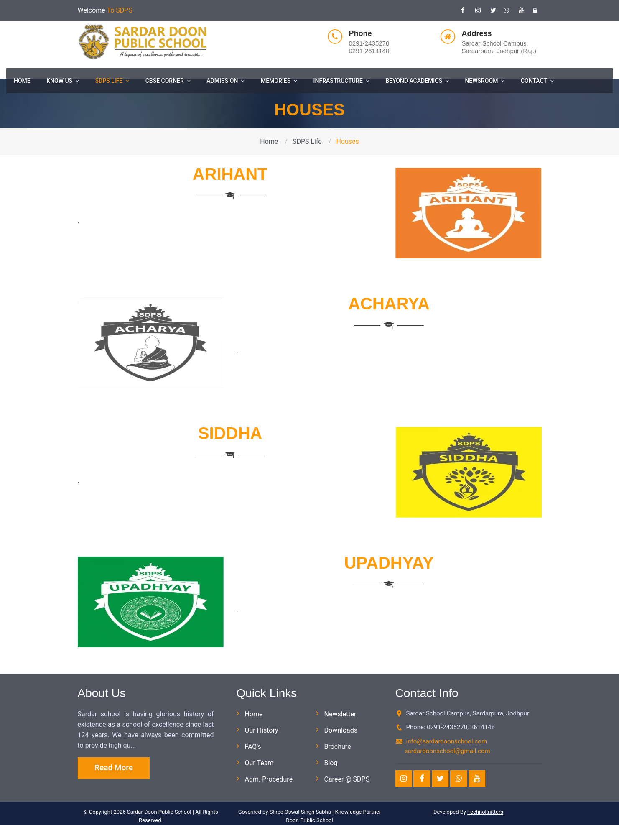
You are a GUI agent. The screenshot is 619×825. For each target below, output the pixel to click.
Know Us (62, 80)
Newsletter (340, 714)
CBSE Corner (168, 80)
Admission (225, 80)
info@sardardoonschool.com (446, 741)
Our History (261, 730)
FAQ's (253, 747)
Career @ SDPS (347, 779)
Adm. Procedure (269, 779)
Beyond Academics (417, 80)
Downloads (340, 730)
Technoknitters (485, 812)
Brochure (337, 747)
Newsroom (484, 80)
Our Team (259, 763)
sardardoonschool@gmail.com (447, 751)
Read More (113, 767)
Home (22, 80)
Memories (279, 80)
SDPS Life (112, 80)
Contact (537, 80)
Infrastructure (341, 80)
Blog (331, 763)
